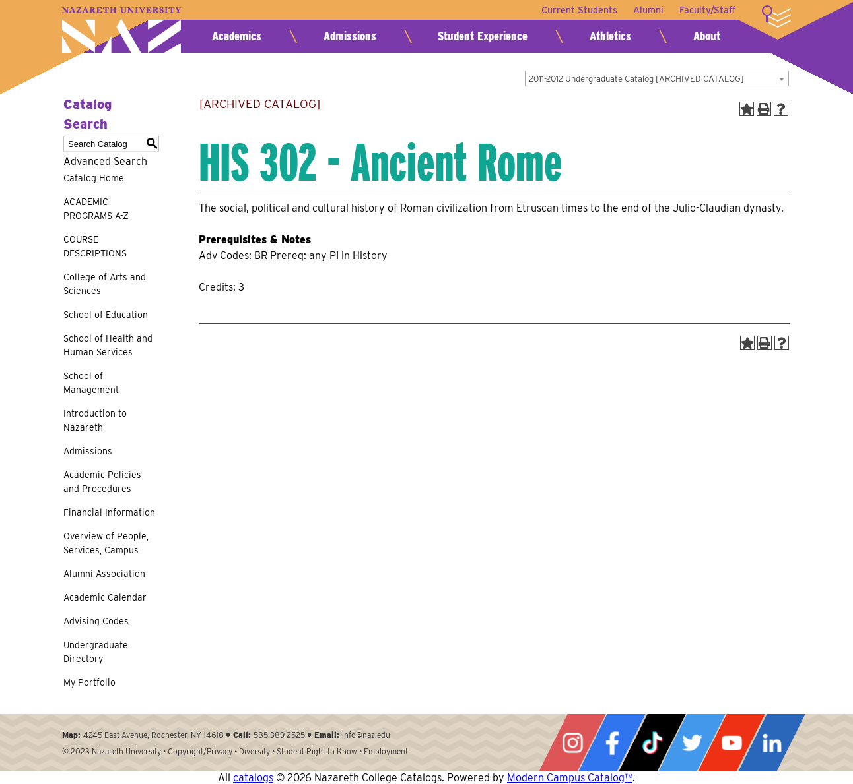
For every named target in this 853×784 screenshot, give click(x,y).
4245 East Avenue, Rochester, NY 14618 (153, 735)
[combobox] (657, 78)
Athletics (610, 36)
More (776, 16)
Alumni (648, 10)
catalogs (253, 777)
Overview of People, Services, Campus (106, 543)
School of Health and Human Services (108, 345)
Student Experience (483, 36)
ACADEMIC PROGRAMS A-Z (96, 208)
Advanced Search (105, 161)
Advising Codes (96, 621)
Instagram (572, 742)
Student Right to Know (317, 751)
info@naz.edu (366, 735)
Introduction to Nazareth (95, 420)
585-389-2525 (279, 735)
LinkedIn (771, 742)
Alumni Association (104, 573)
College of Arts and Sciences (104, 284)
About (706, 36)
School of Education (105, 314)
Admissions (350, 36)
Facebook (612, 742)
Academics (236, 36)
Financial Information (109, 512)
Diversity (254, 751)
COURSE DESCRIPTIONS (95, 246)
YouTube (731, 742)
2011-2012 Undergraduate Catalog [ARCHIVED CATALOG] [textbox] (636, 79)
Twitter (692, 742)
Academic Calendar (105, 597)
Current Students (579, 10)
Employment (386, 751)
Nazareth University (121, 30)
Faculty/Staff (707, 10)
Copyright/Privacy (200, 751)
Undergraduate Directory (95, 652)
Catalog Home (93, 178)
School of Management (91, 383)
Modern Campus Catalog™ (569, 777)
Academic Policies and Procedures (102, 481)
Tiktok (652, 742)
